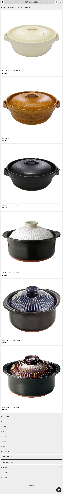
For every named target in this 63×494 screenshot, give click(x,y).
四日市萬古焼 (10, 7)
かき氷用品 (4, 426)
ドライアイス (4, 431)
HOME (3, 7)
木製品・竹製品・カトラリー (8, 462)
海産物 (3, 446)
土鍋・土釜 (19, 7)
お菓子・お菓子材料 (6, 457)
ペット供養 (4, 477)
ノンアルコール (5, 472)
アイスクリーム (5, 452)
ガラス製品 (4, 436)
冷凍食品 (3, 441)
